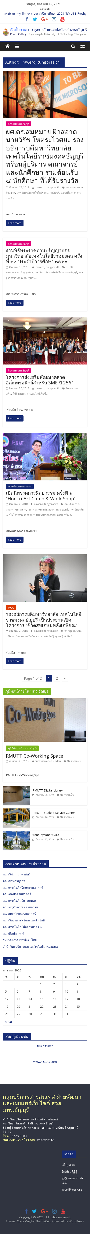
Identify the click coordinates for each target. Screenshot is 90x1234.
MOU (11, 607)
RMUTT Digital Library (47, 790)
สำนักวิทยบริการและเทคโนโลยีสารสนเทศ (30, 947)
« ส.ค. (8, 1022)
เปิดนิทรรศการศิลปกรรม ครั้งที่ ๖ (54, 515)
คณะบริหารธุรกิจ (14, 881)
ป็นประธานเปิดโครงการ (28, 636)
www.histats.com (45, 1062)
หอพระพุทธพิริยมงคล (46, 835)
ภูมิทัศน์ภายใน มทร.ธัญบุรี (22, 748)
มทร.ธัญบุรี (62, 509)
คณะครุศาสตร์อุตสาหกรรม (20, 907)
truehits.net (45, 1046)
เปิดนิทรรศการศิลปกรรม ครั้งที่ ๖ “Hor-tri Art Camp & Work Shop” (41, 495)
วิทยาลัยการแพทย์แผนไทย (20, 940)
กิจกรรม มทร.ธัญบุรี (18, 124)
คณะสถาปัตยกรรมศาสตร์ (19, 914)
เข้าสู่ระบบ (69, 1165)
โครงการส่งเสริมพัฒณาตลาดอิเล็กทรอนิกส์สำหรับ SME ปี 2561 (40, 380)
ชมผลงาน (20, 509)
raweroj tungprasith (48, 187)
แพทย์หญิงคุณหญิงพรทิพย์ (57, 636)
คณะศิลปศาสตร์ (13, 933)
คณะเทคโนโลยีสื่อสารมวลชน (22, 927)
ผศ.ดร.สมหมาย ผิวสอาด (41, 509)
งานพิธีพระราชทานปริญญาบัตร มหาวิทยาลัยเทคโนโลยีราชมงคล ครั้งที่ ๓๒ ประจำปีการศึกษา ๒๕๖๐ (44, 256)
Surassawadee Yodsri (48, 761)
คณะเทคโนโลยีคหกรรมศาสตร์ (23, 887)
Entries (69, 1171)
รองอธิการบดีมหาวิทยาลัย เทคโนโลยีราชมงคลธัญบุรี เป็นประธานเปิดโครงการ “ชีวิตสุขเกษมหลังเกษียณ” (43, 619)
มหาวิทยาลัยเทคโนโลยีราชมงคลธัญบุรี (38, 193)
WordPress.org (72, 1189)
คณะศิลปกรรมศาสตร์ (20, 486)
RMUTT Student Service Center (53, 813)
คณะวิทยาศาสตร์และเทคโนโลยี (24, 920)
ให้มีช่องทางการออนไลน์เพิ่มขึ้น (30, 393)
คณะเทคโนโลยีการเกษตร (19, 901)
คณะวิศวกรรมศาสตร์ (16, 874)
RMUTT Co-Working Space (34, 756)
